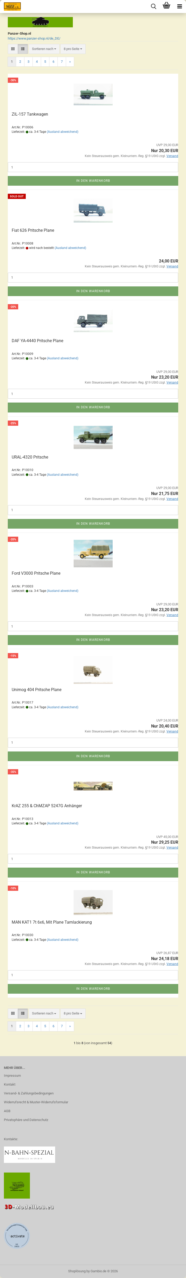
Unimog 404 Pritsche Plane (36, 689)
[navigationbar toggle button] (179, 6)
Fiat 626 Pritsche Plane (33, 230)
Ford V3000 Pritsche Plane (36, 573)
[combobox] (44, 49)
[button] (13, 49)
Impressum (12, 1075)
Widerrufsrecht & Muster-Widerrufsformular (36, 1102)
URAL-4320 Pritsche (30, 457)
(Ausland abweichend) (62, 132)
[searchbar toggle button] (153, 6)
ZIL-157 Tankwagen (30, 114)
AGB (7, 1111)
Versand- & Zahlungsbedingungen (29, 1093)
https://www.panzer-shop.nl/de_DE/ (34, 38)
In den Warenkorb (93, 181)
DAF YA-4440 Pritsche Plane (37, 340)
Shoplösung (77, 1271)
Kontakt (9, 1084)
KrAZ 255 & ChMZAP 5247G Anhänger (47, 805)
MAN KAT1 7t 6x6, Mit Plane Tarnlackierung (52, 922)
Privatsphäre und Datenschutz (26, 1120)
